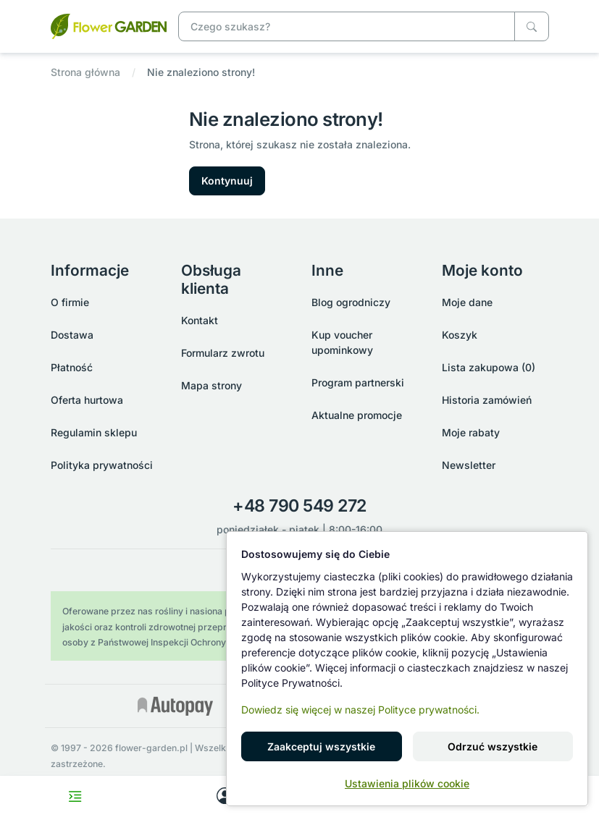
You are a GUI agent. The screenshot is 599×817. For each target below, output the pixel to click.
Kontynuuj (227, 180)
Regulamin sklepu (94, 432)
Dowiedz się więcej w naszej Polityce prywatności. (360, 709)
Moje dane (467, 302)
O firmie (70, 302)
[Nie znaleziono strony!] (109, 25)
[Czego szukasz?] (531, 26)
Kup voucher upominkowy (342, 342)
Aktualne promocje (356, 415)
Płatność (72, 367)
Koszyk (459, 335)
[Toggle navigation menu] (75, 796)
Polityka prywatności (102, 465)
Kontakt (199, 320)
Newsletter (468, 465)
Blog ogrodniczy (350, 302)
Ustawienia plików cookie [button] (407, 783)
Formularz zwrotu (222, 353)
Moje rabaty (471, 432)
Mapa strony (211, 385)
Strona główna (85, 72)
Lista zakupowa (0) (488, 367)
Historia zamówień (487, 400)
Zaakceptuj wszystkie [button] (321, 746)
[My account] (225, 796)
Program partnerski (357, 382)
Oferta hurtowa (87, 400)
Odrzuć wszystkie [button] (492, 746)
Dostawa (72, 335)
